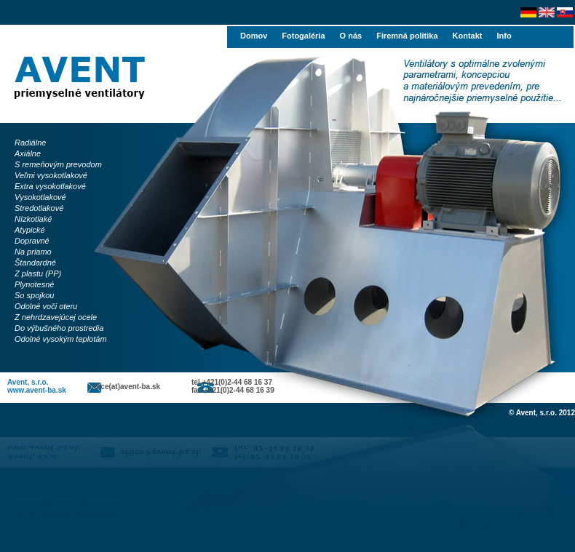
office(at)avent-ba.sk (125, 387)
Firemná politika (406, 35)
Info (503, 35)
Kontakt (468, 35)
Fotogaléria (303, 35)
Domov (253, 35)
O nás (351, 35)
